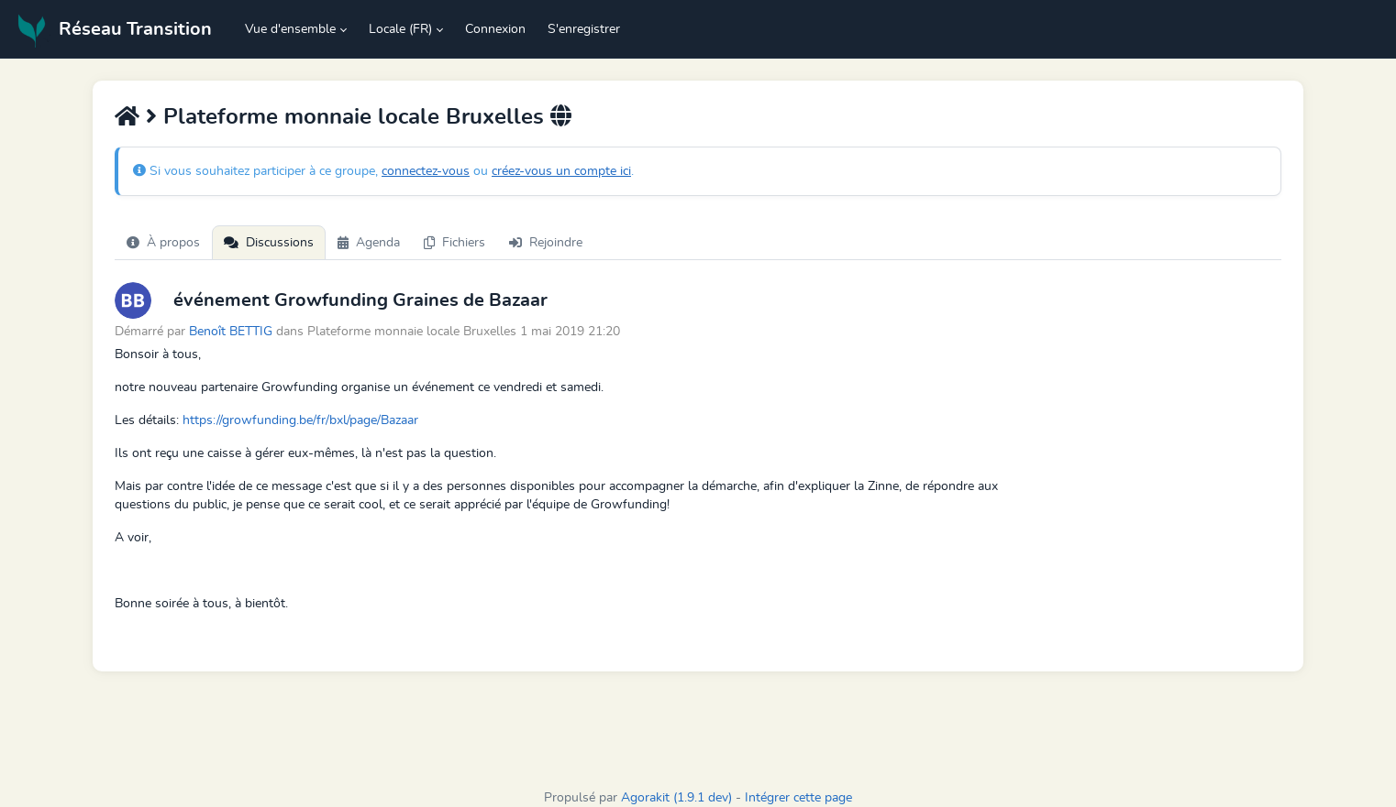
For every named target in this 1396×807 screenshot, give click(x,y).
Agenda (369, 242)
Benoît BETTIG (232, 331)
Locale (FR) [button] (400, 29)
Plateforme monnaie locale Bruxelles (353, 117)
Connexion (495, 29)
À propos (163, 242)
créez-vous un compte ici (561, 171)
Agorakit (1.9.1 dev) (676, 797)
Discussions (269, 242)
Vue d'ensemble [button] (290, 29)
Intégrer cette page (798, 797)
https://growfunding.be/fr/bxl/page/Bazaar (300, 420)
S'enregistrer (584, 29)
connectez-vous (426, 171)
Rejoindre (545, 242)
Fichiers (454, 242)
